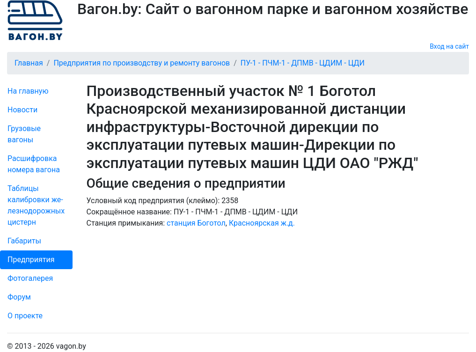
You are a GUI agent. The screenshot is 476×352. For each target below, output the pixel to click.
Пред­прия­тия (30, 259)
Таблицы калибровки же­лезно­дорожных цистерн (36, 205)
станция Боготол (196, 223)
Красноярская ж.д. (262, 223)
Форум (19, 297)
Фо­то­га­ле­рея (30, 278)
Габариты (24, 240)
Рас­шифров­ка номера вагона (33, 164)
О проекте (25, 315)
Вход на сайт (449, 46)
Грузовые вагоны (24, 134)
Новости (22, 109)
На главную (27, 91)
